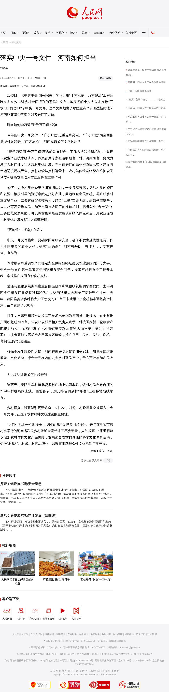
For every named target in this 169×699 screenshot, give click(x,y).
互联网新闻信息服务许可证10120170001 (37, 654)
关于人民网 (37, 634)
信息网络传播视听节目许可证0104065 (24, 660)
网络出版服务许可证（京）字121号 (113, 660)
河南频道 (16, 42)
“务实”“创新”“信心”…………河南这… (147, 99)
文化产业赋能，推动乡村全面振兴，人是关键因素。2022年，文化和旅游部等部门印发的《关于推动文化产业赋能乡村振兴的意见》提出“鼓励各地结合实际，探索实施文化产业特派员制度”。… (56, 525)
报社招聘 (49, 634)
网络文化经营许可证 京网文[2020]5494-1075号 (69, 660)
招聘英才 (60, 634)
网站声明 (118, 634)
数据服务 (106, 634)
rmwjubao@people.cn (129, 647)
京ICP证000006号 (142, 660)
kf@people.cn (54, 647)
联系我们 (152, 634)
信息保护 (140, 634)
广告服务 (72, 634)
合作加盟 (83, 634)
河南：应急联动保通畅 (139, 91)
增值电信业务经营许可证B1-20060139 (79, 654)
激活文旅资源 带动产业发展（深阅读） (29, 515)
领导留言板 (48, 612)
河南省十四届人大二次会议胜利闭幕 (147, 108)
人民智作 (76, 612)
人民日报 (7, 612)
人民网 (4, 42)
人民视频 (62, 612)
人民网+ (21, 612)
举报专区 (131, 32)
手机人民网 (35, 612)
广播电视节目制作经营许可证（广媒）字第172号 (127, 654)
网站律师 (129, 634)
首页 (3, 32)
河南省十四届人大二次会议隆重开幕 (147, 82)
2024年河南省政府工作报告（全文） (147, 141)
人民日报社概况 (20, 634)
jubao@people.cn (117, 641)
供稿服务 (95, 634)
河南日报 (40, 78)
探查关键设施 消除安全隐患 (20, 484)
